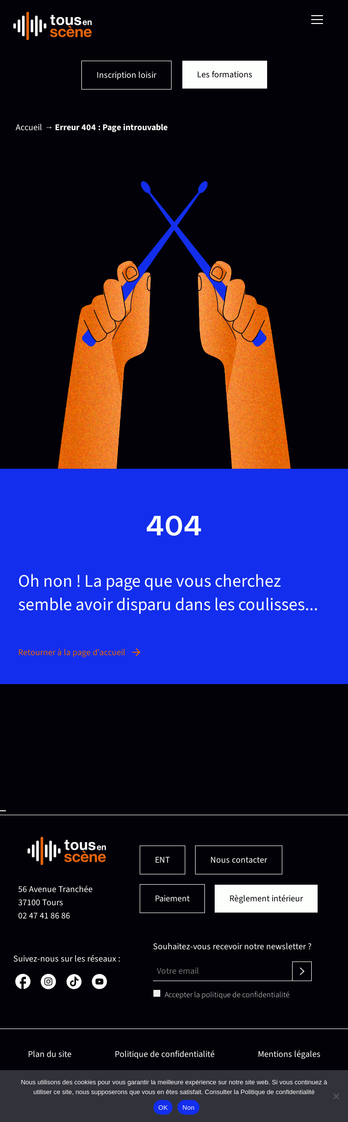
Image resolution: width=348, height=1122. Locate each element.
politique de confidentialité (245, 994)
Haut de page (3, 810)
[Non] (336, 1096)
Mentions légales (289, 1054)
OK (163, 1107)
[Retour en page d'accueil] (52, 26)
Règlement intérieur (266, 899)
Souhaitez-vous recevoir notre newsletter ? (232, 946)
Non (188, 1107)
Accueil (29, 127)
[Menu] (317, 19)
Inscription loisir (126, 75)
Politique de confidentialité (165, 1054)
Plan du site (50, 1054)
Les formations (224, 75)
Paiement (172, 899)
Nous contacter (238, 860)
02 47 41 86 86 (44, 916)
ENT (162, 860)
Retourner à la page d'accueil (80, 652)
